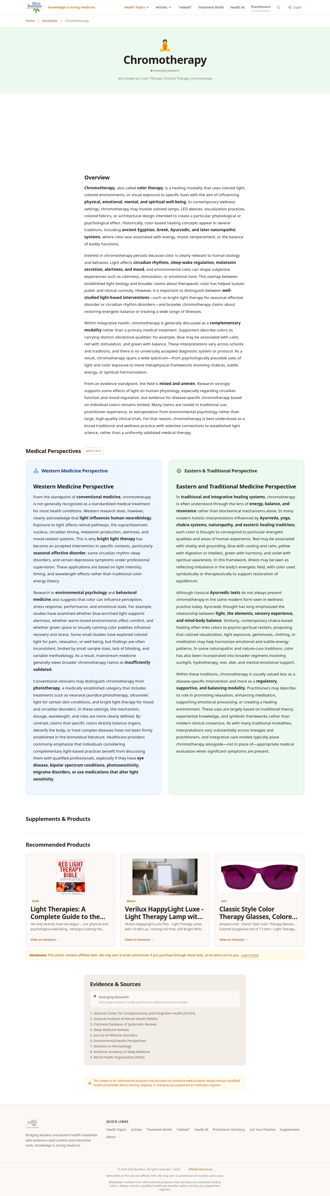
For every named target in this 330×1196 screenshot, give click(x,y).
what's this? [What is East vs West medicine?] (93, 451)
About (111, 1137)
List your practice (261, 11)
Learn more (249, 955)
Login (295, 7)
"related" (185, 7)
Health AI (237, 7)
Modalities (50, 21)
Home (30, 21)
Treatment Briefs (211, 7)
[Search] (278, 7)
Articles (164, 7)
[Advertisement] (165, 133)
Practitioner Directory (229, 1129)
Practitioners (260, 7)
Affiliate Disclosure (200, 1169)
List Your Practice (262, 1129)
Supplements (290, 1129)
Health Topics (137, 7)
